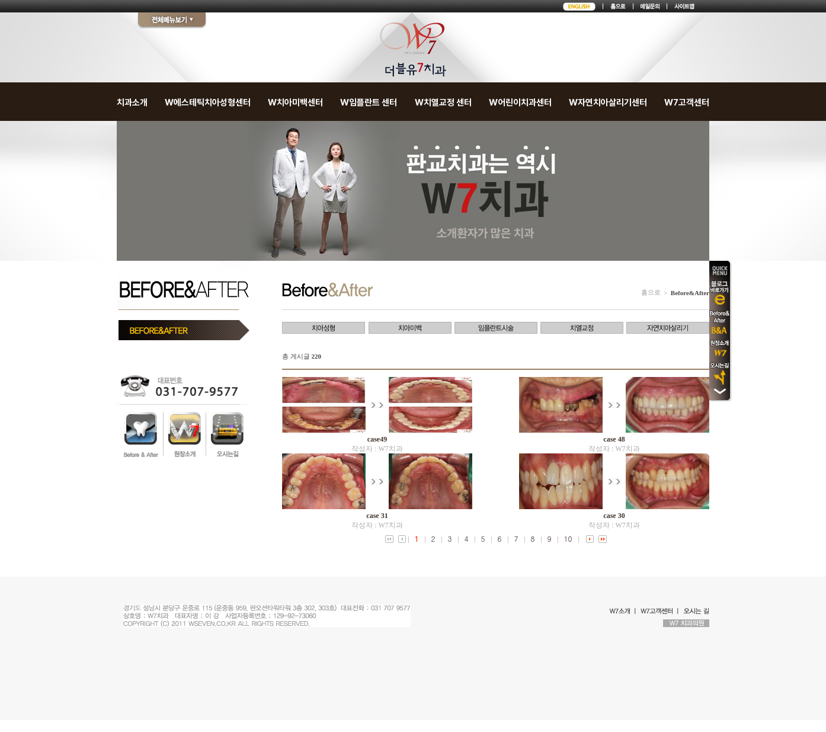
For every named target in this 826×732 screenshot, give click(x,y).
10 (568, 538)
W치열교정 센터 (443, 102)
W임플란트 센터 (368, 102)
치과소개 (132, 102)
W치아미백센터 (295, 102)
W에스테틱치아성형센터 (208, 102)
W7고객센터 (686, 102)
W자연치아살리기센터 (608, 102)
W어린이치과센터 (520, 102)
